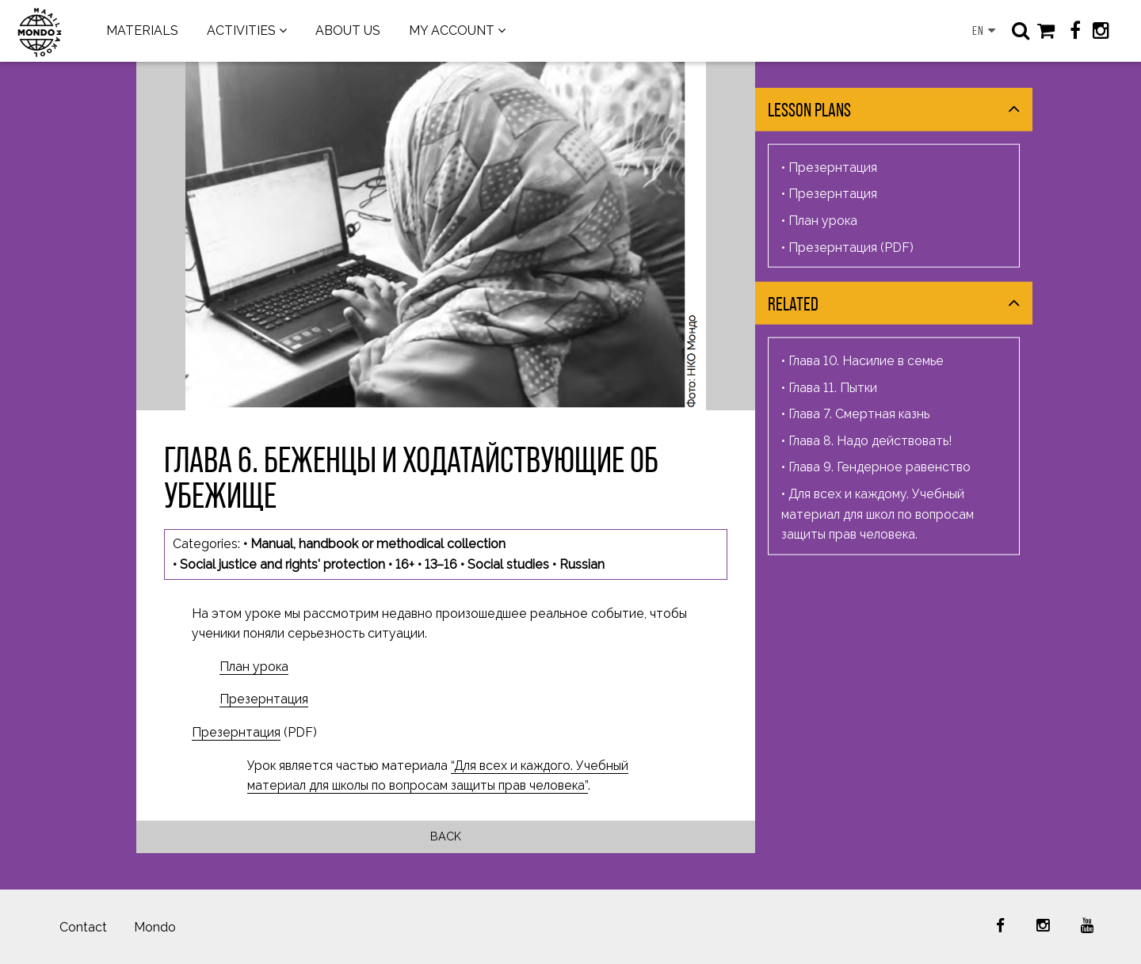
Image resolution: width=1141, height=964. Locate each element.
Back (445, 836)
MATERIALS (142, 30)
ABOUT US (347, 30)
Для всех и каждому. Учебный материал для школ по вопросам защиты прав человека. (877, 514)
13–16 (441, 564)
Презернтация (263, 699)
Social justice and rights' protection (282, 564)
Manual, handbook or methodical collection (378, 543)
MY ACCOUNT (451, 30)
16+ (404, 564)
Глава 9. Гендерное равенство (879, 466)
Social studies (508, 564)
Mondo (155, 927)
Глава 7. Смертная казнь (858, 413)
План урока (253, 666)
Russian (582, 564)
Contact (83, 927)
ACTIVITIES (241, 30)
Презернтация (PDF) (851, 246)
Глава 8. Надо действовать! (870, 440)
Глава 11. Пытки (832, 386)
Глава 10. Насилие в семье (866, 360)
